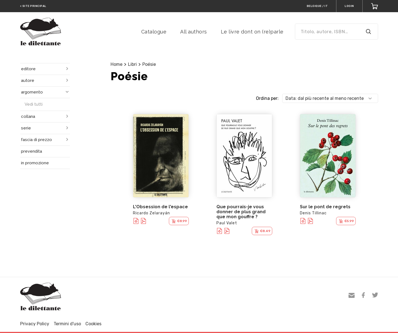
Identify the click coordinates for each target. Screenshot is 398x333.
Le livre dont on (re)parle (252, 32)
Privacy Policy (34, 323)
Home (116, 64)
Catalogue (154, 32)
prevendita (31, 151)
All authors (193, 32)
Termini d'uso (67, 323)
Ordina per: (267, 98)
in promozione (35, 162)
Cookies (93, 323)
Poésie (149, 64)
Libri (132, 64)
